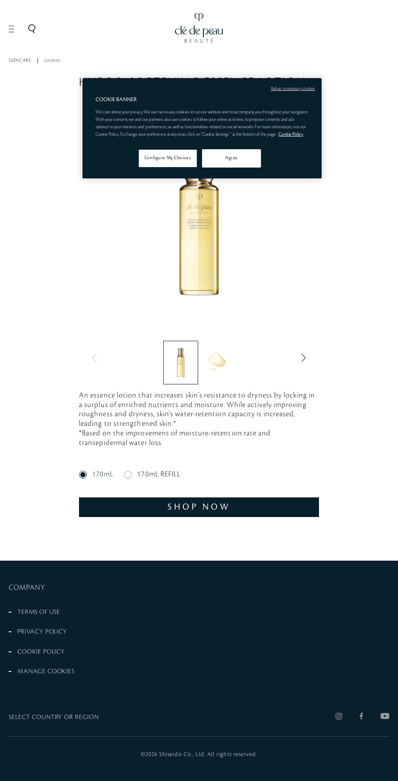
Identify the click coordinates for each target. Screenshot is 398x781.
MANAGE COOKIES (46, 671)
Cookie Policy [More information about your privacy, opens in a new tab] (290, 134)
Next (301, 357)
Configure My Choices (167, 158)
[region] (201, 128)
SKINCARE (20, 60)
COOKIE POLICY (41, 651)
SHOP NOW (199, 507)
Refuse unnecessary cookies (293, 88)
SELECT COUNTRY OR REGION (54, 717)
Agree (231, 158)
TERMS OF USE (38, 612)
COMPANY (27, 588)
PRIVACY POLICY (42, 631)
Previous (96, 357)
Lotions (52, 60)
